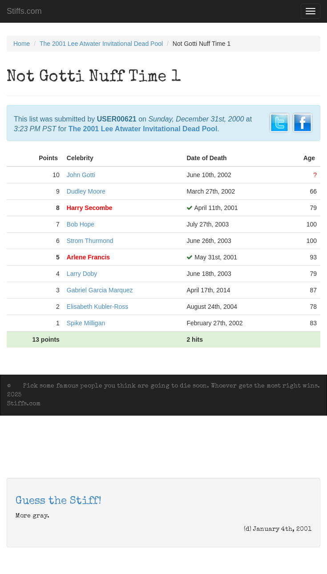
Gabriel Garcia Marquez (100, 290)
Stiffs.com (24, 11)
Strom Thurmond (90, 240)
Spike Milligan (86, 323)
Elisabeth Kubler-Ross (98, 306)
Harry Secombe (90, 207)
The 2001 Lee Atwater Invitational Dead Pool (101, 43)
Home (21, 43)
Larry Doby (82, 273)
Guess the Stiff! (58, 501)
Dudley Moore (86, 191)
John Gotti (81, 174)
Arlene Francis (88, 257)
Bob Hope (80, 224)
